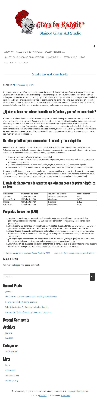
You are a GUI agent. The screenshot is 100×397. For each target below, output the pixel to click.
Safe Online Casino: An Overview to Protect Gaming (27, 307)
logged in (18, 265)
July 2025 (9, 333)
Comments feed (12, 375)
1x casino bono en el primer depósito (50, 74)
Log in (7, 365)
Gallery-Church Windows (29, 52)
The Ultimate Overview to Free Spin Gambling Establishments (31, 296)
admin (32, 85)
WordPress (65, 395)
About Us (9, 52)
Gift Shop (23, 62)
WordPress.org (11, 380)
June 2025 (9, 338)
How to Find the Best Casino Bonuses (21, 302)
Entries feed (10, 370)
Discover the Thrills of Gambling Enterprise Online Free (28, 312)
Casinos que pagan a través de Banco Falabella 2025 (26, 253)
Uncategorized (11, 351)
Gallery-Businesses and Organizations (24, 57)
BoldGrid (42, 395)
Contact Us (10, 62)
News (82, 57)
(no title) (8, 291)
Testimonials (70, 57)
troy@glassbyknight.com (78, 391)
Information (53, 57)
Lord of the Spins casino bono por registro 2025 (75, 253)
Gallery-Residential (55, 52)
